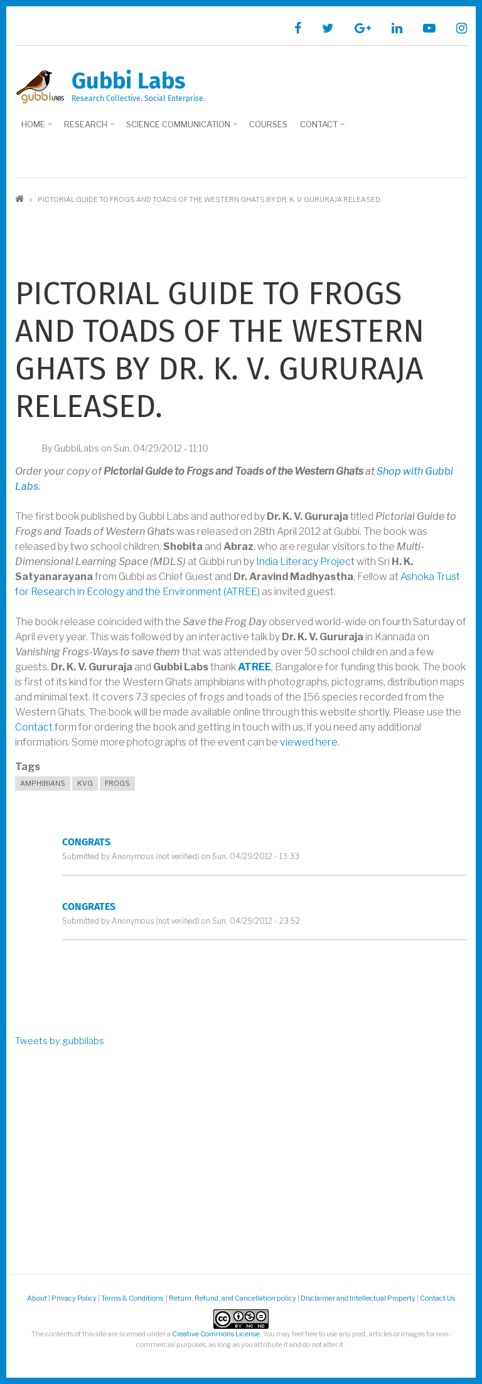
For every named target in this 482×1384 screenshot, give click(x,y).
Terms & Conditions (132, 1298)
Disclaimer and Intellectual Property (358, 1298)
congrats (86, 842)
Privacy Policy (74, 1298)
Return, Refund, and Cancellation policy (232, 1298)
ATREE (254, 667)
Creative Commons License (216, 1333)
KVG (85, 783)
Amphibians (42, 783)
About (37, 1298)
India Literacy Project (305, 562)
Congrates (88, 906)
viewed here (309, 742)
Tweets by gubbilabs (59, 1041)
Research (87, 128)
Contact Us (437, 1298)
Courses (268, 124)
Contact (320, 128)
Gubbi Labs (128, 81)
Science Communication (180, 128)
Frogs (117, 783)
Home (35, 128)
